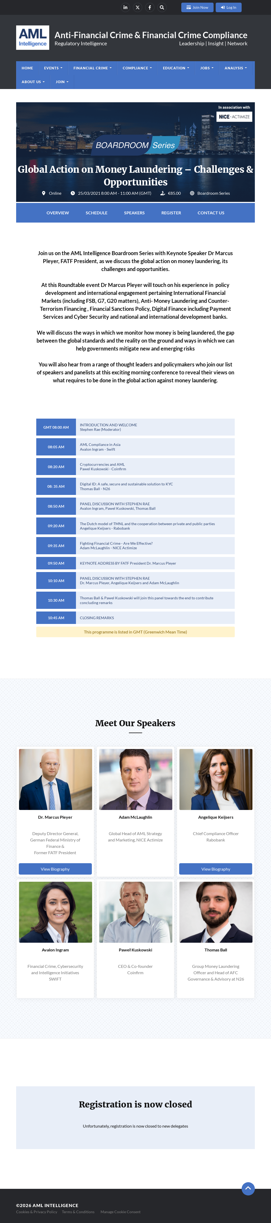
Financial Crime (91, 68)
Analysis (234, 68)
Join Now (200, 7)
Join (60, 82)
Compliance (135, 68)
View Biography (55, 868)
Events (51, 68)
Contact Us (211, 212)
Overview (58, 212)
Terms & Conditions (78, 1211)
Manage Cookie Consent (121, 1211)
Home (27, 68)
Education (174, 68)
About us (31, 82)
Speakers (134, 212)
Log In (231, 7)
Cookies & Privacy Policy (36, 1211)
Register (171, 212)
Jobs (205, 68)
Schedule (96, 212)
